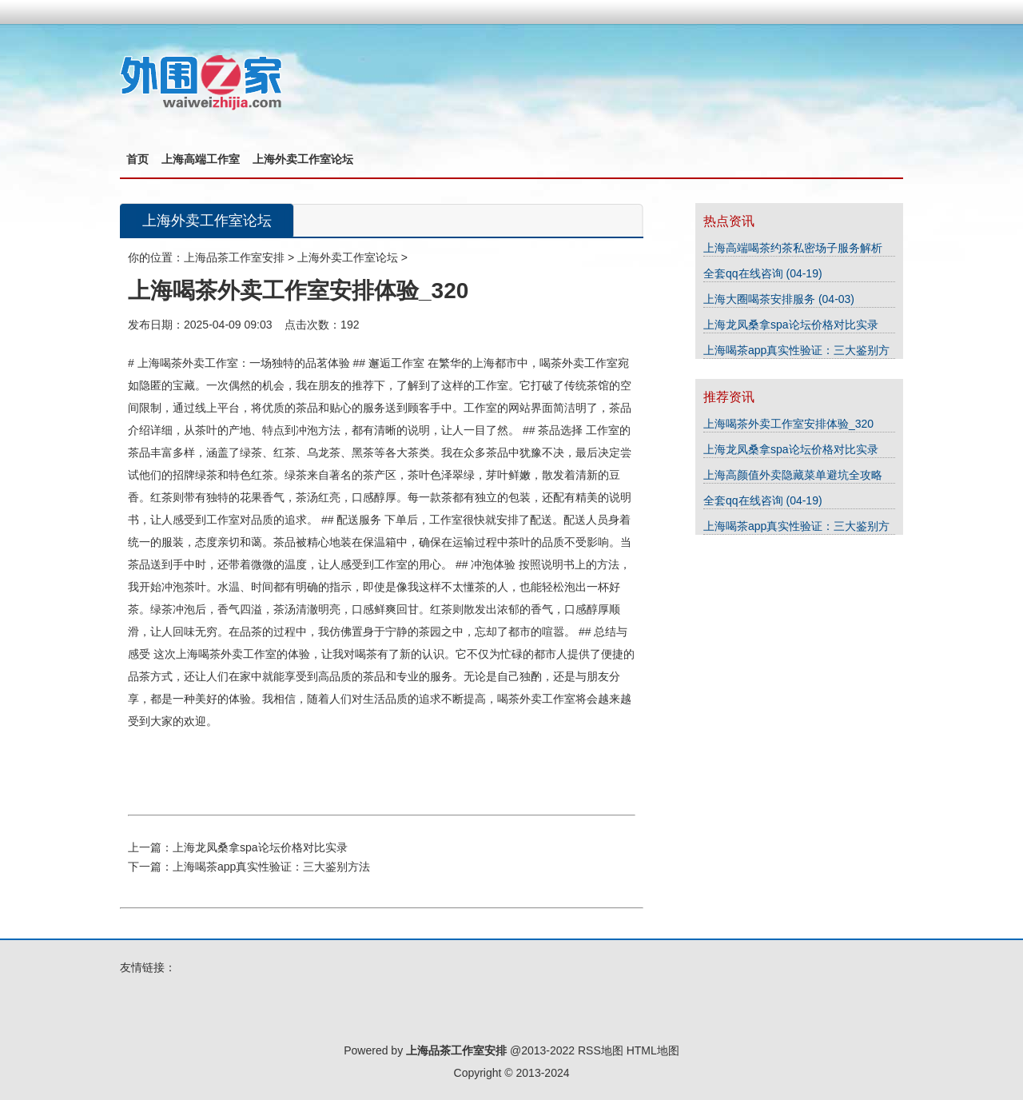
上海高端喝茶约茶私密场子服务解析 (792, 247)
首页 (137, 159)
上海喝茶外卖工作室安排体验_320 (788, 423)
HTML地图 (653, 1050)
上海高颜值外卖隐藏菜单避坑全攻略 (792, 474)
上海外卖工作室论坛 (303, 159)
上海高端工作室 (200, 159)
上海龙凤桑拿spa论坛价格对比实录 (260, 847)
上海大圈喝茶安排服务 (760, 299)
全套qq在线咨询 (744, 273)
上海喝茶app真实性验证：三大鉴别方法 (271, 866)
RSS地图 (600, 1050)
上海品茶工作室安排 (234, 257)
